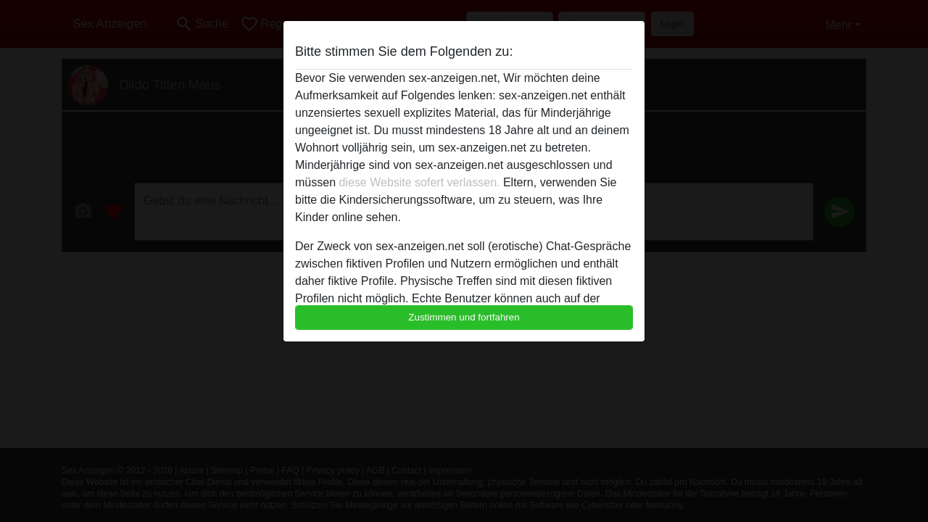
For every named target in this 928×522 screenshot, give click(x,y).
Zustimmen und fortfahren (464, 317)
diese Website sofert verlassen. (419, 182)
